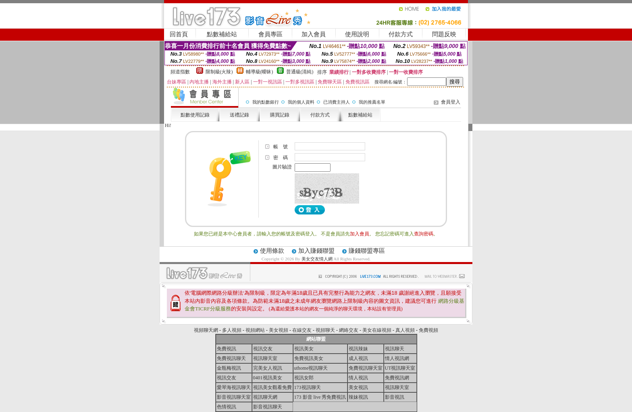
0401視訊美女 (267, 378)
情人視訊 (358, 378)
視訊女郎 (304, 378)
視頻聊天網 (206, 330)
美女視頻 (278, 330)
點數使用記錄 (195, 115)
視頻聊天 (325, 330)
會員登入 (450, 102)
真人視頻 (405, 330)
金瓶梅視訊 (229, 368)
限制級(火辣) (219, 72)
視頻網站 (255, 330)
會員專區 (270, 34)
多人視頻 (231, 330)
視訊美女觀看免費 (272, 387)
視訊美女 (304, 349)
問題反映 (444, 34)
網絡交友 (348, 330)
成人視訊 (358, 358)
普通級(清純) (300, 72)
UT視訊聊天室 (400, 368)
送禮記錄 (239, 115)
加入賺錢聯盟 (316, 251)
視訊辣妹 (358, 349)
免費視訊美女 (308, 358)
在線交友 (302, 330)
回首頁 (179, 34)
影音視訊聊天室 (234, 397)
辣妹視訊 (358, 397)
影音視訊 (394, 397)
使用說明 (357, 34)
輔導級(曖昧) (259, 72)
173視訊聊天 (307, 387)
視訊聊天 (394, 349)
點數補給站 (222, 34)
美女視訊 (358, 387)
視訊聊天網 (265, 397)
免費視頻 (428, 330)
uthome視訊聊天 (311, 368)
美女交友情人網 (317, 258)
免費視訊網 (397, 378)
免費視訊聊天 (231, 358)
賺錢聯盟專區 (367, 251)
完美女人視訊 (267, 368)
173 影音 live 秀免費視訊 (320, 397)
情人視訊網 (397, 358)
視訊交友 (262, 349)
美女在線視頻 (376, 330)
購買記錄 (279, 115)
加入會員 (313, 34)
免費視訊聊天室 (366, 368)
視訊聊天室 (265, 358)
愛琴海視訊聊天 (234, 387)
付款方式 (401, 34)
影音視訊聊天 (267, 407)
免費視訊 (226, 349)
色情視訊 (226, 407)
